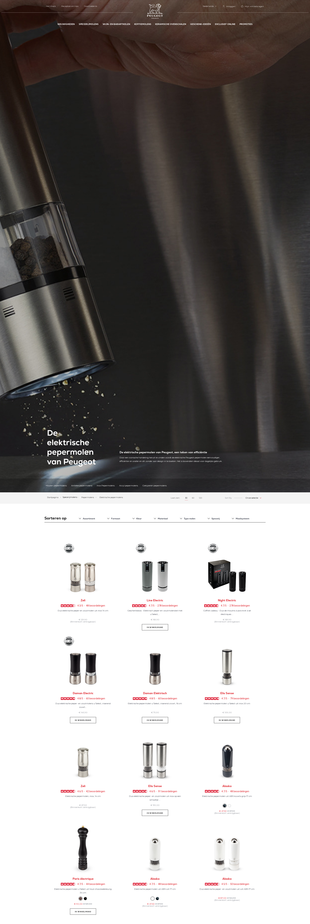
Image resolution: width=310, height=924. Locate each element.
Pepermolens (88, 497)
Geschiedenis (90, 6)
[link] (229, 6)
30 (186, 498)
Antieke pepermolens (81, 485)
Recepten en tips (70, 6)
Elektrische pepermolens (111, 497)
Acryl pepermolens (128, 485)
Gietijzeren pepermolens (154, 485)
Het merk (51, 6)
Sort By (228, 498)
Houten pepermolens (56, 485)
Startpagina (53, 497)
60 (193, 498)
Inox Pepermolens (106, 485)
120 (200, 498)
